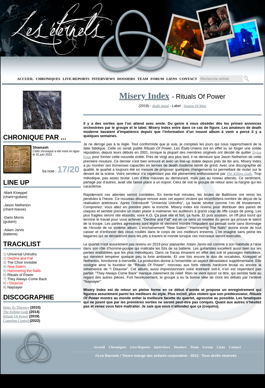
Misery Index (144, 96)
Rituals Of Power (15, 316)
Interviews (103, 79)
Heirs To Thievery (16, 307)
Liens (171, 79)
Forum (157, 79)
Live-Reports (76, 79)
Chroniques (48, 79)
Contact (188, 79)
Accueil (25, 79)
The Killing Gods (15, 312)
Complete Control (16, 321)
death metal (160, 106)
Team (142, 79)
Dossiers (126, 79)
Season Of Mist (195, 106)
